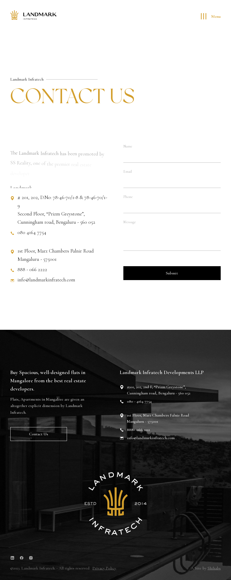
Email (127, 172)
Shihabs (214, 568)
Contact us (38, 434)
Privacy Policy (104, 568)
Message (129, 222)
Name (127, 146)
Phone (128, 197)
